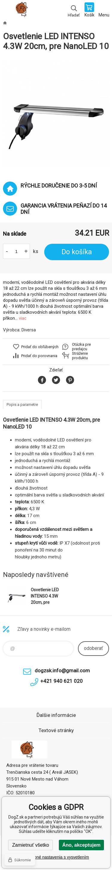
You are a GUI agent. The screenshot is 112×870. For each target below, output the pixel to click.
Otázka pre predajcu (81, 346)
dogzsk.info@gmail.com (62, 671)
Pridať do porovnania (39, 356)
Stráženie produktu (80, 355)
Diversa (29, 330)
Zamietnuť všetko (30, 845)
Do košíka (77, 252)
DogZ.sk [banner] (23, 10)
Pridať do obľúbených (40, 347)
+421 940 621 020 (61, 681)
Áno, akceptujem (81, 845)
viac (23, 318)
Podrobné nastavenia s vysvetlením (56, 857)
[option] (56, 113)
